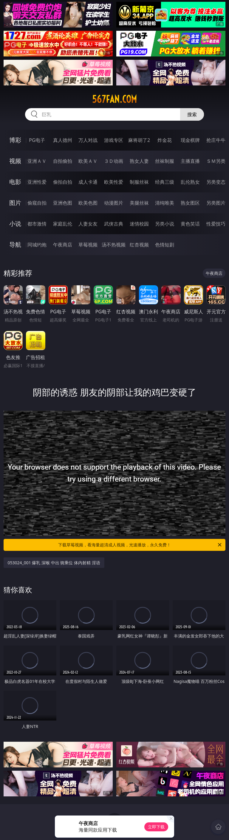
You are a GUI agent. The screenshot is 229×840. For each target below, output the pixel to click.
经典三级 (164, 182)
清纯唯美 (164, 203)
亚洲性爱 (37, 182)
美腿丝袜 (139, 203)
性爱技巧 (215, 223)
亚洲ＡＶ (37, 161)
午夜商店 (62, 244)
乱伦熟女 (190, 182)
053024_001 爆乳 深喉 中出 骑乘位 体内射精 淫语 (54, 562)
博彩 (15, 140)
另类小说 (164, 223)
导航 (15, 244)
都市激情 (37, 223)
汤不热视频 (114, 244)
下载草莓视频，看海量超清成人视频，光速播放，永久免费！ (140, 544)
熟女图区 (190, 203)
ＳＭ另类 (215, 161)
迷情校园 (139, 223)
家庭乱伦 (62, 223)
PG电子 (37, 140)
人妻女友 (88, 223)
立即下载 (156, 827)
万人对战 (88, 140)
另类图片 (215, 203)
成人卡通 (88, 182)
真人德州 (62, 140)
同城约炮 (37, 244)
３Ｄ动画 (113, 161)
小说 (15, 224)
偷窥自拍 (37, 203)
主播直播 (190, 161)
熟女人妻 (139, 161)
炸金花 (164, 140)
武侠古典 (113, 223)
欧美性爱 (113, 182)
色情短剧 (164, 244)
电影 (15, 182)
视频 (15, 161)
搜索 (192, 114)
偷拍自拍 (62, 182)
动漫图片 (113, 203)
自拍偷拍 (62, 161)
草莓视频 (88, 244)
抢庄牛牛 (215, 140)
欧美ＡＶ (88, 161)
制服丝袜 (139, 182)
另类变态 (215, 182)
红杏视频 (139, 244)
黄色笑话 (190, 223)
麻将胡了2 (139, 140)
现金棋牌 (190, 140)
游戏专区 (113, 140)
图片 (15, 203)
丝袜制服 (164, 161)
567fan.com (114, 99)
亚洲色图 (62, 203)
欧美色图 (88, 203)
